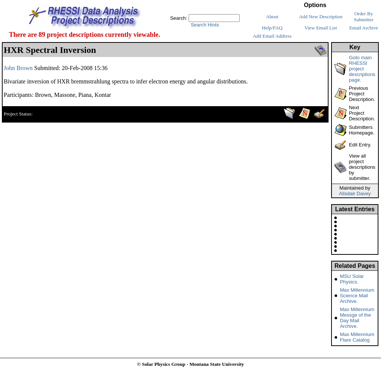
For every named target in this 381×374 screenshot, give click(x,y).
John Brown (18, 68)
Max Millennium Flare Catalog (357, 337)
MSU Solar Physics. (352, 279)
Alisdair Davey (355, 193)
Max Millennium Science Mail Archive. (357, 295)
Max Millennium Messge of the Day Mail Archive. (357, 318)
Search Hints (204, 25)
